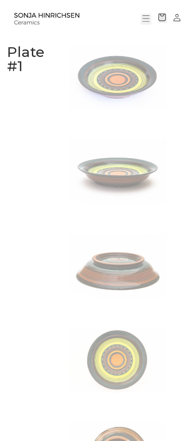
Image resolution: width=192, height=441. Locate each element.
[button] (146, 19)
